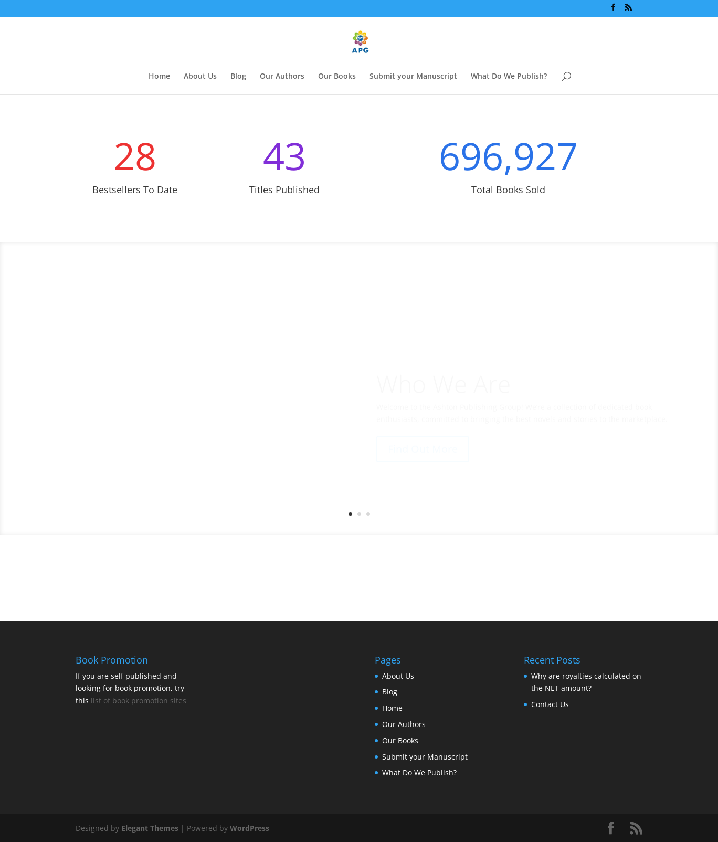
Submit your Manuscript (413, 76)
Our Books (337, 76)
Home (159, 76)
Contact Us (550, 704)
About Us (200, 76)
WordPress (249, 828)
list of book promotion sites (138, 701)
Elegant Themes (149, 828)
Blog (238, 76)
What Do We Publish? (509, 76)
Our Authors (282, 76)
